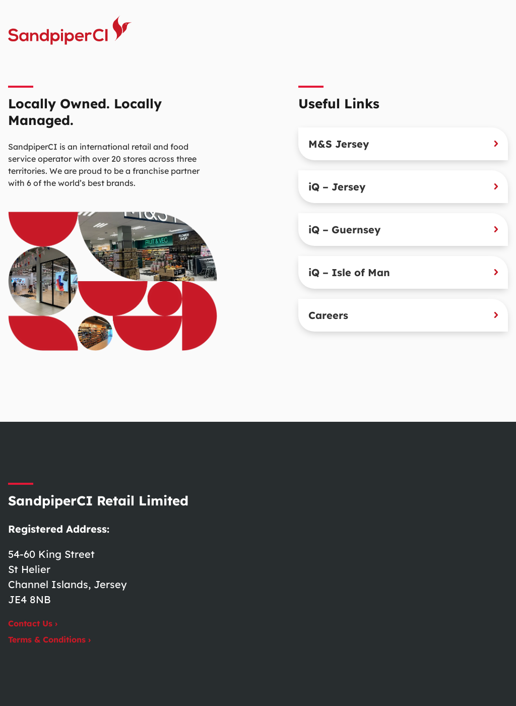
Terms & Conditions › (49, 639)
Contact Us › (32, 623)
